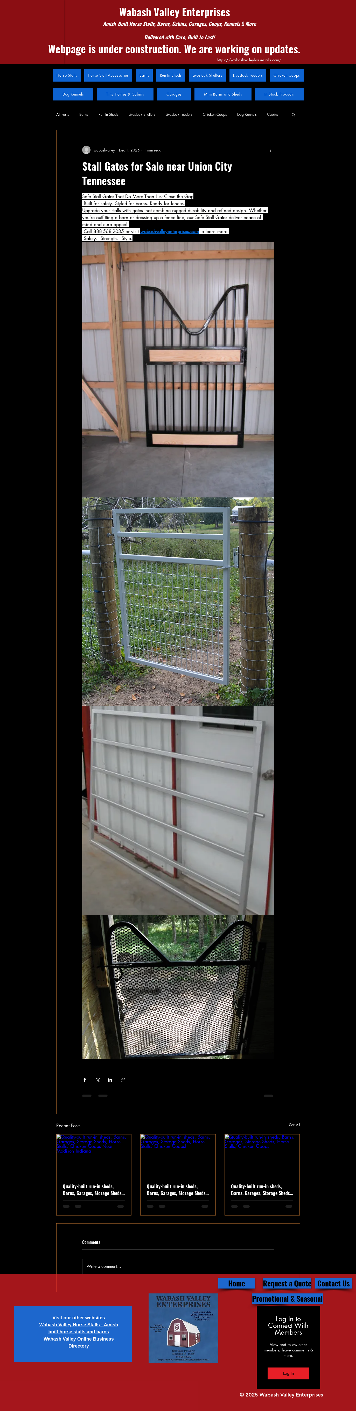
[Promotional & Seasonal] (287, 1298)
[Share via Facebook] (84, 1079)
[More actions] (271, 150)
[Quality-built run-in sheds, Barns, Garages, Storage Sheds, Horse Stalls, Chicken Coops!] (178, 1155)
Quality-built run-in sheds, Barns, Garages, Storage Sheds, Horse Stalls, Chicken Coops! (261, 1189)
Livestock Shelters (142, 114)
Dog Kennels (247, 114)
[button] (293, 114)
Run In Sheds (108, 114)
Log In (288, 1373)
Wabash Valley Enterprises (174, 11)
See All (294, 1124)
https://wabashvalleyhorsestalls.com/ (249, 59)
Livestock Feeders (179, 114)
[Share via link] (122, 1079)
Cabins (272, 114)
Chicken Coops (215, 114)
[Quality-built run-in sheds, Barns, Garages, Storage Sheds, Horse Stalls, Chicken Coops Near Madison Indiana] (94, 1155)
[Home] (236, 1283)
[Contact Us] (333, 1283)
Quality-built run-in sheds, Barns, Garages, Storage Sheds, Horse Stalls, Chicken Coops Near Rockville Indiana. (177, 1189)
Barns (83, 114)
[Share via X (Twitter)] (97, 1079)
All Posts (62, 114)
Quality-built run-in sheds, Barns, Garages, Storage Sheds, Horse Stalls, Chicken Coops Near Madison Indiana (93, 1189)
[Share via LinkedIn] (110, 1079)
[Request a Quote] (287, 1283)
